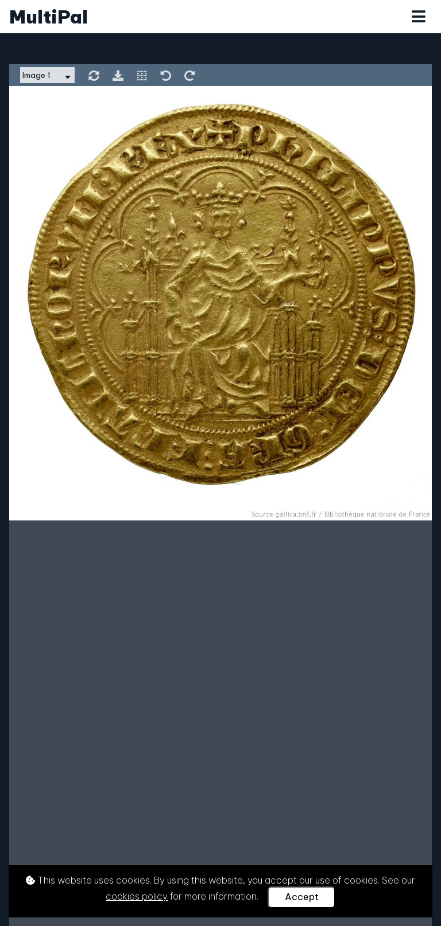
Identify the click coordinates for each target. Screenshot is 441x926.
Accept (302, 896)
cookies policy (137, 896)
